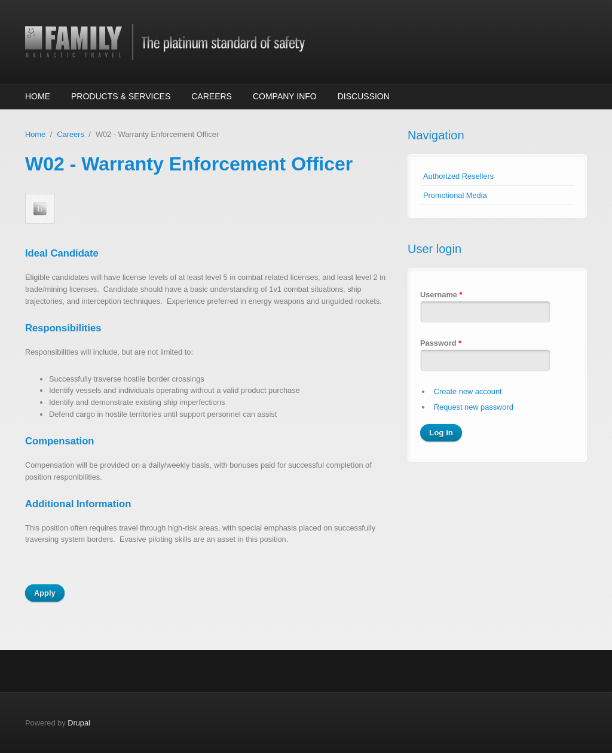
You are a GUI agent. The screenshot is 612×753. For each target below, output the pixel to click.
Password (440, 343)
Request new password (473, 407)
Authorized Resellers (458, 176)
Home (37, 96)
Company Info (285, 96)
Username (441, 294)
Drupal (79, 722)
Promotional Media (455, 195)
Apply (45, 593)
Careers (211, 96)
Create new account (468, 391)
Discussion (364, 96)
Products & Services (120, 96)
